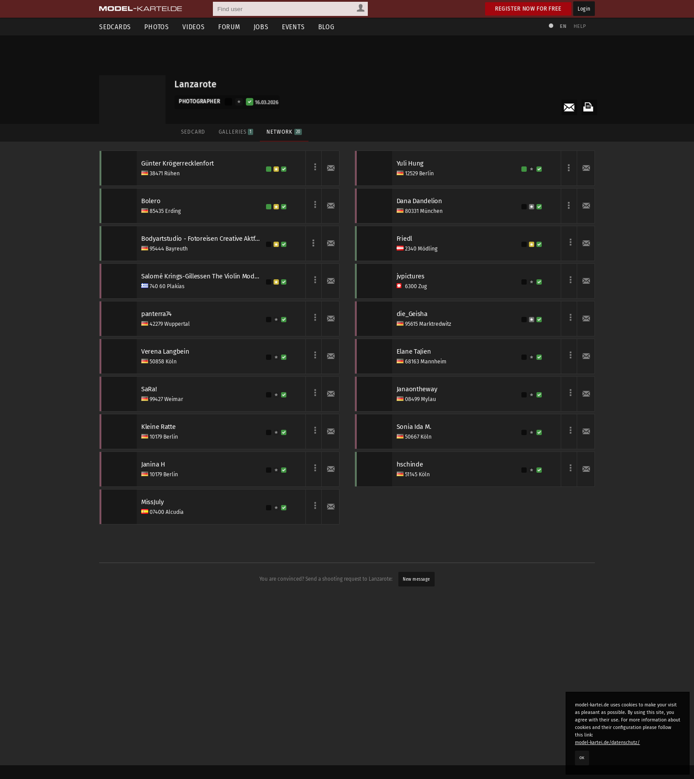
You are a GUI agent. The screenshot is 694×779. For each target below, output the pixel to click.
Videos (193, 27)
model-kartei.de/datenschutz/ (607, 742)
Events (293, 27)
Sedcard (193, 131)
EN (563, 26)
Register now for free (528, 8)
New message (416, 579)
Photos (156, 27)
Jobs (261, 27)
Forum (229, 27)
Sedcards (115, 27)
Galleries (236, 131)
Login (584, 8)
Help (580, 26)
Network (283, 131)
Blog (326, 27)
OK (582, 757)
